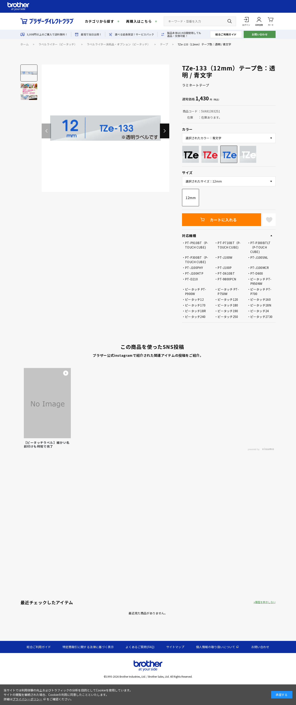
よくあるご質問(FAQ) (139, 647)
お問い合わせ (260, 34)
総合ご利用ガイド (226, 34)
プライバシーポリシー (27, 699)
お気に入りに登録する (269, 219)
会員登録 (259, 25)
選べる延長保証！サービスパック (134, 34)
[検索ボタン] (229, 21)
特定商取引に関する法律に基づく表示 (88, 647)
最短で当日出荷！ (91, 34)
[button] (164, 131)
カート (271, 21)
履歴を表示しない (265, 602)
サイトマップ (175, 647)
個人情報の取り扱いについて (215, 647)
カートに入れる (223, 219)
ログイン (246, 25)
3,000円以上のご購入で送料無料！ (47, 34)
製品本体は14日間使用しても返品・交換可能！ (184, 34)
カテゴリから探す (99, 21)
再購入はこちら (139, 21)
